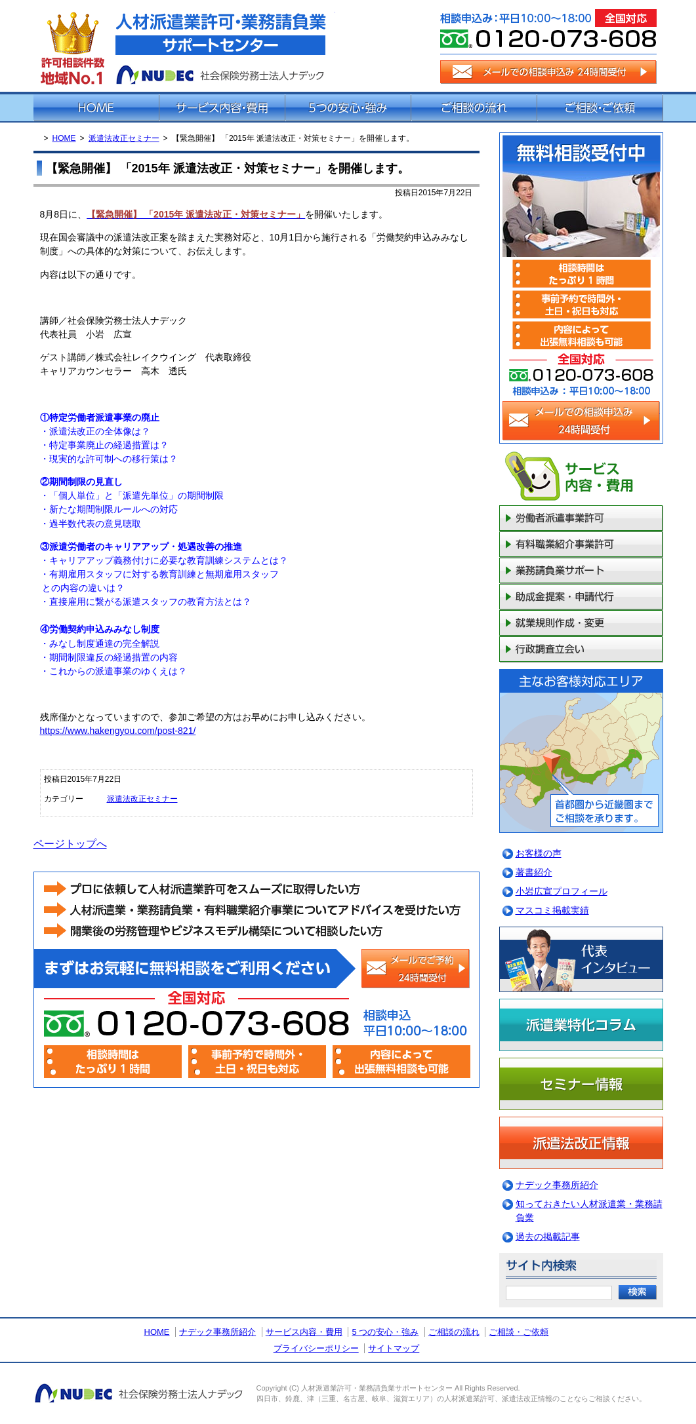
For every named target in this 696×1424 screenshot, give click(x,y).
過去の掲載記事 (548, 1236)
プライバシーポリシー (316, 1348)
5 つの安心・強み (385, 1332)
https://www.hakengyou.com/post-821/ (118, 730)
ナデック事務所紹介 (557, 1185)
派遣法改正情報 (581, 1143)
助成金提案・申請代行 (581, 597)
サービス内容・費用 (222, 107)
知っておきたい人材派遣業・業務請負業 (589, 1211)
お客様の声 (539, 853)
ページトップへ (70, 843)
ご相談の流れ (474, 107)
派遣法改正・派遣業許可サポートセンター (184, 46)
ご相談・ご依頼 (600, 107)
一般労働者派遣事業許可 (581, 518)
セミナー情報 (581, 1084)
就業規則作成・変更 (581, 623)
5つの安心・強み (348, 107)
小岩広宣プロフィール (561, 891)
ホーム (96, 107)
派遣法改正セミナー (124, 138)
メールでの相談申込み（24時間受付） (548, 72)
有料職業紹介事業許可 (581, 544)
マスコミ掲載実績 (552, 910)
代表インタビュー (581, 959)
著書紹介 (534, 872)
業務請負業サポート (581, 571)
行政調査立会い (581, 649)
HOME (64, 138)
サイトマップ (393, 1348)
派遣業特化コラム (581, 1025)
